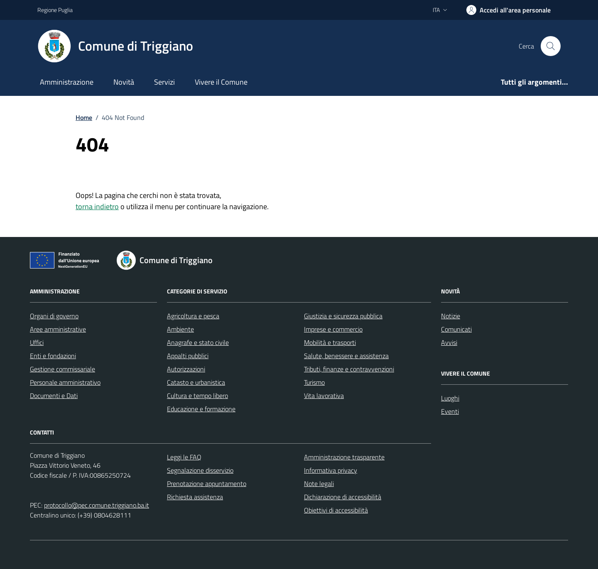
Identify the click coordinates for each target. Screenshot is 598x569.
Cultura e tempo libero (197, 395)
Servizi (164, 82)
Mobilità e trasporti (330, 342)
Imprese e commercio (333, 329)
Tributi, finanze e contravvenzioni (349, 369)
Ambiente (180, 329)
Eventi (450, 411)
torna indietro (97, 206)
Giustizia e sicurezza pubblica (343, 316)
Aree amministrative (58, 329)
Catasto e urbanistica (196, 382)
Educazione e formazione (201, 409)
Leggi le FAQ (184, 457)
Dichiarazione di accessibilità (342, 497)
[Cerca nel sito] (551, 46)
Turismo (314, 382)
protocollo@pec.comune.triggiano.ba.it (96, 505)
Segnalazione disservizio (200, 470)
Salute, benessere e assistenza (346, 356)
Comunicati (456, 329)
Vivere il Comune (221, 82)
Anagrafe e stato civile (198, 342)
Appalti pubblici (187, 356)
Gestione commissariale (62, 369)
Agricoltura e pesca (193, 316)
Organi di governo (54, 316)
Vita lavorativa (324, 395)
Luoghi (450, 398)
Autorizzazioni (186, 369)
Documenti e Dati (54, 395)
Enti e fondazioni (53, 356)
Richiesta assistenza (195, 497)
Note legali (319, 483)
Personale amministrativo (65, 382)
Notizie (450, 316)
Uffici (37, 342)
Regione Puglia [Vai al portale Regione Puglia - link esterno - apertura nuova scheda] (55, 9)
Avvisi (449, 342)
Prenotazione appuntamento (206, 483)
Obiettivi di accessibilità (336, 510)
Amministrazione (66, 82)
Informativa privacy (330, 470)
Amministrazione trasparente (344, 457)
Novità (123, 82)
